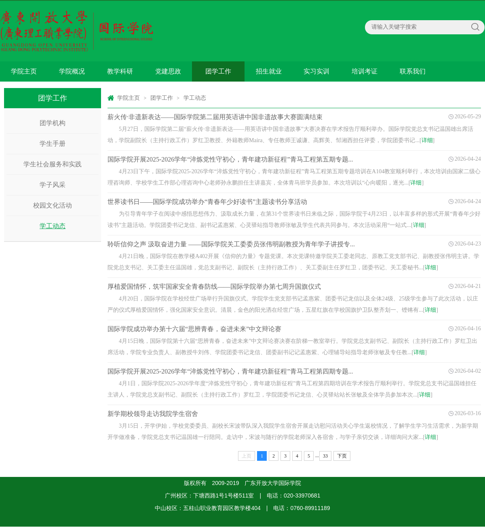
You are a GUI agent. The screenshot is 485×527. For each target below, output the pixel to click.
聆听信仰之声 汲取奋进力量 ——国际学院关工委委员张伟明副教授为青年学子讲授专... (231, 244)
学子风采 (52, 184)
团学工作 (218, 71)
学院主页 (24, 71)
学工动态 (52, 226)
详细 (427, 140)
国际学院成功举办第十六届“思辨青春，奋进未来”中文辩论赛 (194, 328)
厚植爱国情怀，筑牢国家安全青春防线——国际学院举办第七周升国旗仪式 (214, 286)
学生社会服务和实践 (52, 164)
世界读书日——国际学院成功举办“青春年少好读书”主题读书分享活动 (207, 201)
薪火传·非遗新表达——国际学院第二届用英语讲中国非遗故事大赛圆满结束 (215, 116)
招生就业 (269, 71)
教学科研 (120, 71)
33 (325, 456)
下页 (342, 456)
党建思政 (168, 71)
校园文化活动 (52, 205)
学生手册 (52, 143)
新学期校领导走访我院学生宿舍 (153, 413)
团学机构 (52, 123)
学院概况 (72, 71)
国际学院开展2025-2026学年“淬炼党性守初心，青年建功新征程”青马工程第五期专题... (230, 159)
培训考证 (364, 71)
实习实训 (316, 71)
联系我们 (413, 71)
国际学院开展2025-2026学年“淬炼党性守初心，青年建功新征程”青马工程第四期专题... (230, 371)
